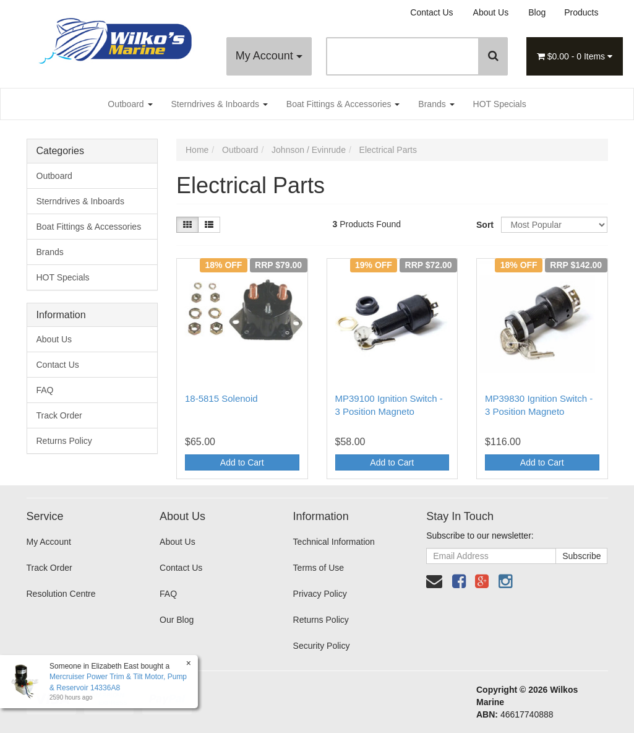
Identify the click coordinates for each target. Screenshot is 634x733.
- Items (574, 56)
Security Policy (321, 646)
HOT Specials (499, 104)
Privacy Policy (320, 594)
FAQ (45, 390)
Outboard (130, 104)
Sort (484, 225)
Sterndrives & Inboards (219, 104)
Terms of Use (318, 568)
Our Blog (177, 620)
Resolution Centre (61, 594)
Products (581, 12)
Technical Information (334, 542)
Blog (537, 12)
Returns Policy (64, 441)
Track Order (59, 415)
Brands (436, 104)
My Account (269, 56)
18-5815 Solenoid (221, 398)
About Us (491, 12)
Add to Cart (242, 462)
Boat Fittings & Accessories (343, 104)
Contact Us (431, 12)
